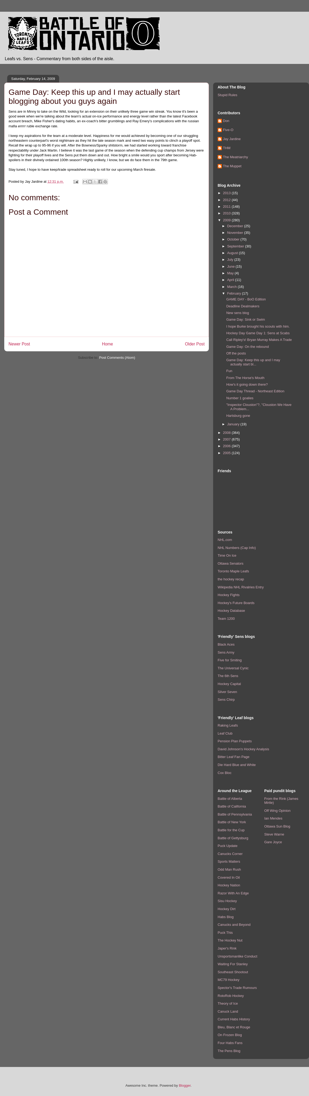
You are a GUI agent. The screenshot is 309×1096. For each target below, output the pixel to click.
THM (226, 148)
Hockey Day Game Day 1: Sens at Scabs (258, 333)
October (234, 239)
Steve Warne (274, 834)
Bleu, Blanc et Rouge (234, 1027)
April (231, 280)
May (231, 273)
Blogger (184, 1085)
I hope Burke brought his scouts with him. (258, 326)
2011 (227, 207)
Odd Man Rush (229, 869)
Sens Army (226, 652)
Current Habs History (234, 1019)
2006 (227, 446)
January (234, 424)
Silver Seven (227, 692)
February (234, 293)
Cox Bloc (224, 773)
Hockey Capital (229, 684)
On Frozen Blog (230, 1035)
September (236, 246)
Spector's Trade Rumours (237, 988)
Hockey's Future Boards (236, 603)
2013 (227, 193)
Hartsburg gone (238, 416)
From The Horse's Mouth (245, 378)
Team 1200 (226, 619)
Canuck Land (228, 1011)
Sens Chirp (226, 700)
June (231, 266)
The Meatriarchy (235, 157)
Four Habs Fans (230, 1043)
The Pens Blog (229, 1051)
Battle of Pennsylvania (235, 814)
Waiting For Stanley (233, 964)
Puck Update (227, 846)
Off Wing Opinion (277, 811)
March (232, 287)
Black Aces (226, 644)
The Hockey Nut (230, 940)
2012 (227, 200)
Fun (229, 371)
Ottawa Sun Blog (277, 826)
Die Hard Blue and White (237, 765)
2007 (227, 439)
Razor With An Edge (233, 893)
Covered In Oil (229, 877)
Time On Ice (227, 555)
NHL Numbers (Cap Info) (237, 548)
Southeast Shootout (233, 972)
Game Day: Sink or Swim (245, 319)
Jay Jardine (232, 139)
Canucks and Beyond (234, 925)
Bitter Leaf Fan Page (233, 757)
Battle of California (232, 806)
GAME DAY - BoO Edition (246, 299)
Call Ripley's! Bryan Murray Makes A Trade (259, 340)
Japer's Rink (227, 948)
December (235, 226)
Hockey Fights (228, 595)
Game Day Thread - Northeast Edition (255, 391)
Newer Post (19, 344)
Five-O (228, 130)
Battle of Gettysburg (233, 838)
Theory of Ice (228, 1003)
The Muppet (232, 166)
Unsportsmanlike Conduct (237, 956)
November (235, 233)
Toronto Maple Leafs (233, 571)
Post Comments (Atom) (117, 358)
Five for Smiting (230, 660)
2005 (227, 453)
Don (226, 121)
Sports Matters (229, 861)
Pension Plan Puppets (235, 741)
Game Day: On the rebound (247, 347)
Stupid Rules (227, 95)
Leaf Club (225, 733)
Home (107, 344)
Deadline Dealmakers (242, 306)
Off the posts (236, 353)
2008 (227, 433)
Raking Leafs (228, 725)
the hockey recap (231, 579)
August (233, 253)
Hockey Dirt (226, 909)
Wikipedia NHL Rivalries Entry (241, 587)
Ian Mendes (273, 818)
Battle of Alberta (230, 799)
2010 (227, 213)
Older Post (195, 344)
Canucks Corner (230, 854)
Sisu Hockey (227, 901)
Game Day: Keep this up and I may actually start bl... (253, 362)
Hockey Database (231, 611)
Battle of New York (232, 822)
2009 (227, 220)
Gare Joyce (273, 842)
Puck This (225, 933)
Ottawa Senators (230, 563)
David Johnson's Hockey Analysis (243, 749)
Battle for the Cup (231, 830)
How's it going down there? (247, 384)
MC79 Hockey (228, 980)
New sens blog (237, 313)
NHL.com (225, 540)
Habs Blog (226, 917)
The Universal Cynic (233, 668)
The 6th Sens (228, 676)
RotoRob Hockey (231, 996)
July (230, 260)
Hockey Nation (229, 885)
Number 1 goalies (239, 398)
